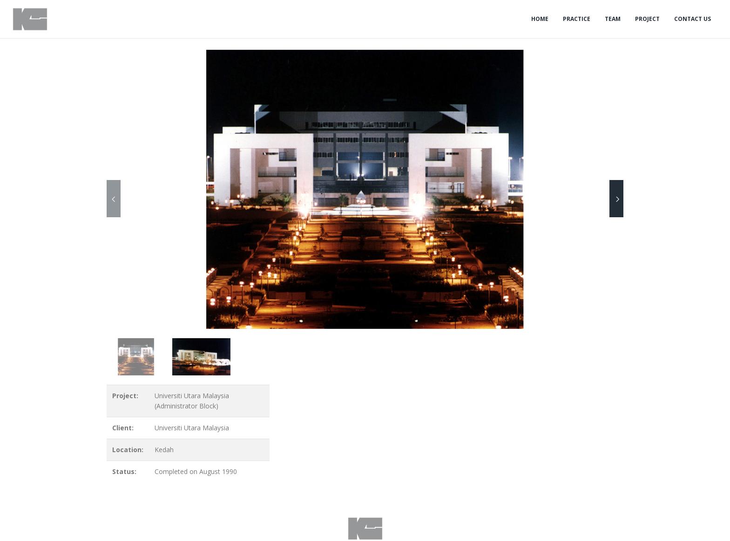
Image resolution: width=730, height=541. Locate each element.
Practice (576, 19)
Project (647, 19)
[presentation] (114, 198)
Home (539, 19)
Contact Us (692, 19)
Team (613, 19)
